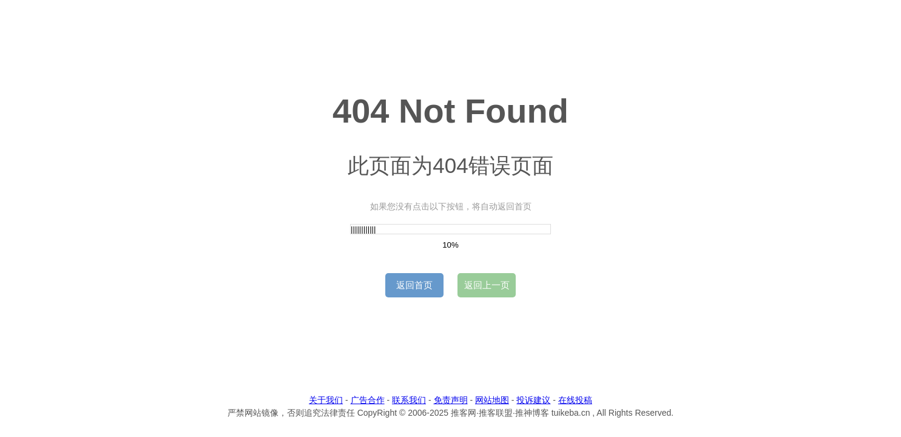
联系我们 (409, 400)
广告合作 (368, 400)
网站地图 (492, 400)
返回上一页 (487, 285)
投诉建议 (533, 400)
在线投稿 (575, 400)
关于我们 (326, 400)
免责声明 (451, 400)
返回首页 (414, 285)
